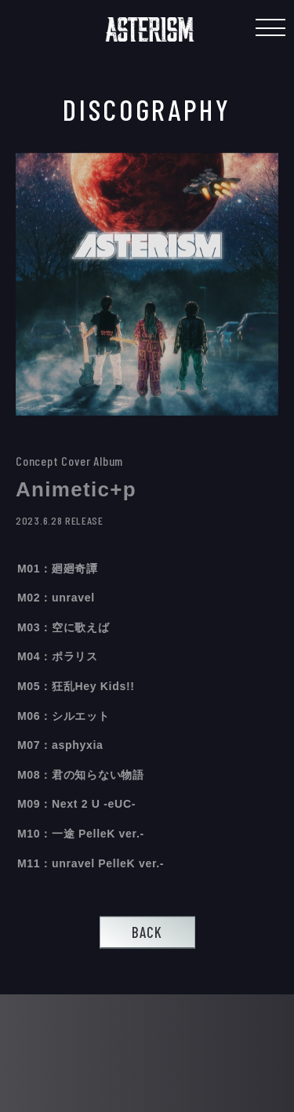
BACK (147, 932)
